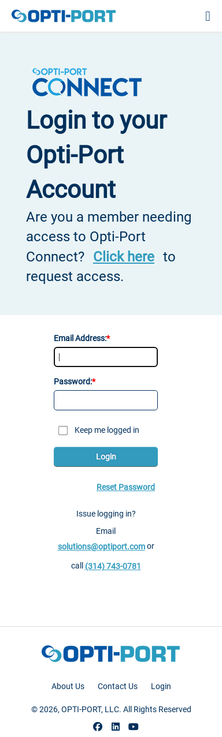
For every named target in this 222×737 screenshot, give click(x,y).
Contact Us (118, 686)
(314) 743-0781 (113, 566)
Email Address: (80, 338)
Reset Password (126, 487)
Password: (73, 381)
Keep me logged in (107, 430)
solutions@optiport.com (101, 546)
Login (106, 456)
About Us (67, 686)
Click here (123, 257)
